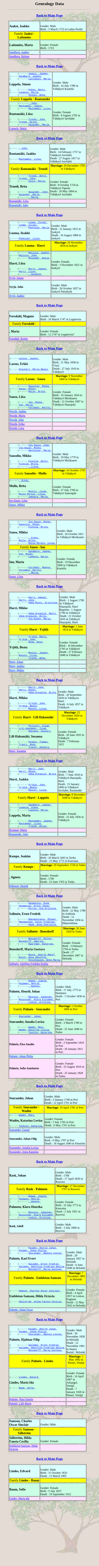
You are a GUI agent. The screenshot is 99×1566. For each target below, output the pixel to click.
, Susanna (35, 288)
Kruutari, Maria (18, 873)
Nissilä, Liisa (16, 445)
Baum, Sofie (27, 1450)
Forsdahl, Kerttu (18, 353)
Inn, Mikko (36, 418)
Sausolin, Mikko (39, 401)
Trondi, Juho (37, 124)
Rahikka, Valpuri (40, 767)
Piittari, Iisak (39, 761)
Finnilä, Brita (29, 483)
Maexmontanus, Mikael (42, 964)
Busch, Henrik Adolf (42, 1003)
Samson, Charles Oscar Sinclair (40, 1352)
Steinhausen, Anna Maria (44, 1009)
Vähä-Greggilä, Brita (33, 646)
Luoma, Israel (38, 232)
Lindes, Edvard (29, 1439)
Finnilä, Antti (38, 480)
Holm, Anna (36, 672)
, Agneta (34, 1037)
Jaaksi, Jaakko (38, 74)
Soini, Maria (37, 188)
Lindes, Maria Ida (19, 1560)
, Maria (33, 206)
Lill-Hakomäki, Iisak (33, 764)
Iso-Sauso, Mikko (30, 466)
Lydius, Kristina (40, 1055)
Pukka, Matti (37, 91)
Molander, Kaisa (39, 270)
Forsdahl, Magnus (40, 595)
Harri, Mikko (16, 702)
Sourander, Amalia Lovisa (24, 1203)
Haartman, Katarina (41, 992)
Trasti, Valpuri (39, 785)
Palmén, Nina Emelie (21, 1461)
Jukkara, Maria (38, 519)
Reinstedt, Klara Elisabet (37, 1051)
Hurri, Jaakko (38, 282)
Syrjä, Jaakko (16, 310)
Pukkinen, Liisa (30, 249)
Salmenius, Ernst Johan (34, 950)
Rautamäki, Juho (18, 214)
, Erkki (24, 501)
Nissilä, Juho (16, 437)
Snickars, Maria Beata (34, 384)
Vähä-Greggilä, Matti (42, 643)
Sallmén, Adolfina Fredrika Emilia (28, 1013)
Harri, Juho (27, 628)
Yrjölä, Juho (28, 669)
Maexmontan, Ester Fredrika (37, 967)
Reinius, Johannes (40, 1048)
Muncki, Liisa (28, 686)
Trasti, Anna (28, 782)
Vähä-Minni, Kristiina (43, 631)
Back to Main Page (49, 15)
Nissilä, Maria (17, 433)
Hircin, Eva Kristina (42, 953)
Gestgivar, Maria (40, 469)
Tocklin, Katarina (40, 1087)
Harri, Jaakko (16, 698)
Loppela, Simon (29, 848)
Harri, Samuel (38, 625)
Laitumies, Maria (40, 80)
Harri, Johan (16, 694)
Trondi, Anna (37, 690)
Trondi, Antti (38, 182)
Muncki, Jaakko (38, 683)
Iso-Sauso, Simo (39, 463)
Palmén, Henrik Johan (42, 1307)
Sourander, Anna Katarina (23, 1207)
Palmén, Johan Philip (21, 1111)
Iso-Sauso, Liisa (18, 523)
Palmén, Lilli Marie (20, 1465)
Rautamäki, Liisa (40, 113)
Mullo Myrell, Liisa (32, 516)
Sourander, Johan (30, 1069)
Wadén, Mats (36, 1080)
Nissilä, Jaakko (17, 429)
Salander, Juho (38, 200)
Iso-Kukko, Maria (40, 649)
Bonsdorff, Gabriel (32, 988)
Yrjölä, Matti (38, 666)
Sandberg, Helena (19, 56)
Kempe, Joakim (38, 1031)
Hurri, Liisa (28, 285)
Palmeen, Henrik (18, 929)
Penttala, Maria (39, 238)
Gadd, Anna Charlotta (42, 971)
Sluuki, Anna (37, 97)
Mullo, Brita (37, 407)
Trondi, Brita (28, 127)
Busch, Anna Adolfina (33, 1006)
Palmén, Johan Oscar (21, 1371)
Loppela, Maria (29, 94)
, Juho (33, 106)
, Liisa (33, 487)
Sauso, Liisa (16, 605)
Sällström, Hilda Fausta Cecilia (41, 1364)
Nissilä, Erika (17, 441)
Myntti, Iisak (38, 513)
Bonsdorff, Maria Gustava (45, 1331)
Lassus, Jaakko (29, 372)
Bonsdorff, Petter (40, 985)
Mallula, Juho (28, 267)
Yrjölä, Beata (28, 740)
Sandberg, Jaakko (19, 52)
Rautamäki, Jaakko (31, 109)
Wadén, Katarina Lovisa (34, 1084)
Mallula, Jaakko (39, 264)
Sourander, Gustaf (19, 1185)
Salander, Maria (39, 130)
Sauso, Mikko (28, 404)
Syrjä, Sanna (16, 292)
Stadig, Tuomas (38, 779)
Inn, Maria (26, 421)
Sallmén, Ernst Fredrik (44, 1325)
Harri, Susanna (17, 789)
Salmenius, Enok (39, 947)
